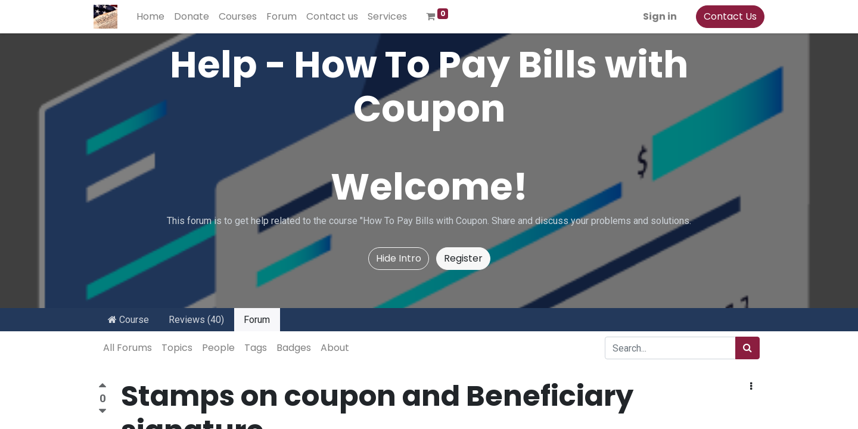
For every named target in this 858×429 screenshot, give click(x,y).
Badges (293, 348)
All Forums (127, 348)
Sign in (655, 16)
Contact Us (725, 16)
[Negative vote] (102, 411)
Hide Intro (398, 258)
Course (128, 319)
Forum (257, 319)
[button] (751, 386)
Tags (255, 348)
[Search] (747, 348)
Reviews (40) (196, 319)
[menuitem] (155, 17)
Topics (176, 348)
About (335, 348)
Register (463, 258)
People (218, 348)
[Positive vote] (102, 387)
